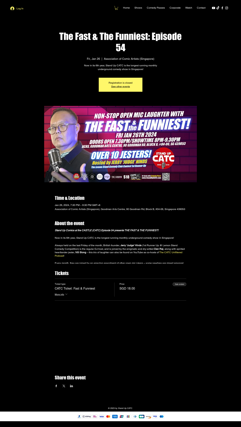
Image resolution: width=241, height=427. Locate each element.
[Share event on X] (63, 386)
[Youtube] (213, 8)
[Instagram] (227, 8)
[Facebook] (222, 8)
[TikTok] (218, 8)
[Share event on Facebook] (56, 386)
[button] (138, 8)
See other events (120, 86)
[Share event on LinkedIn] (71, 386)
